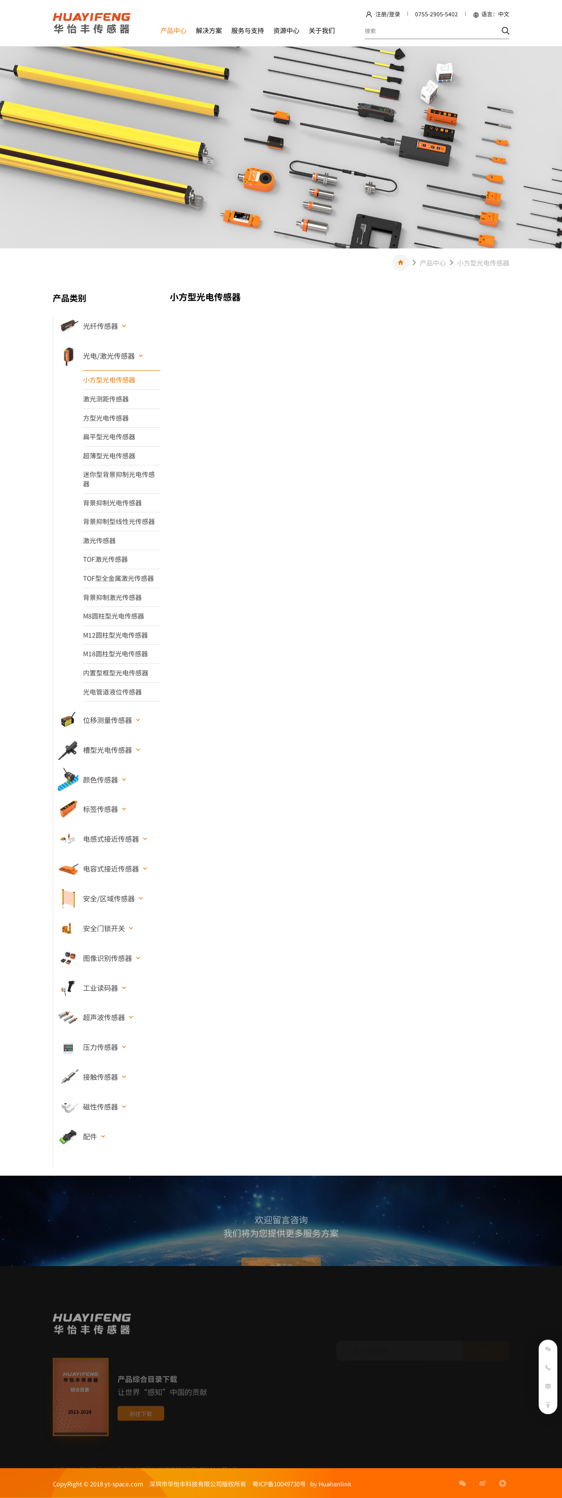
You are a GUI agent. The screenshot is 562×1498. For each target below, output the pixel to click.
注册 (381, 14)
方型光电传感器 (106, 417)
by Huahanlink (328, 1483)
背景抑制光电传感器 (112, 502)
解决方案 (209, 30)
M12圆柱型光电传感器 (115, 635)
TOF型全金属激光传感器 (118, 578)
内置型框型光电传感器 (115, 672)
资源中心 (286, 30)
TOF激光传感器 (105, 559)
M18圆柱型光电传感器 (115, 653)
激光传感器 (99, 540)
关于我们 (322, 30)
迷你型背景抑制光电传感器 (119, 479)
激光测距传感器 (106, 398)
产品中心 (173, 30)
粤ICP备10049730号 (279, 1483)
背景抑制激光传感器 (112, 597)
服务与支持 (247, 30)
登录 (394, 14)
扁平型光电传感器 (109, 436)
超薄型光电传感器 (109, 455)
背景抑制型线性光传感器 (119, 521)
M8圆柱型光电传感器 (113, 615)
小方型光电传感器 (483, 262)
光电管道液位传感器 (112, 691)
